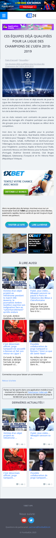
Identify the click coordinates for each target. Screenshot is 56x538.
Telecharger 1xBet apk (37, 392)
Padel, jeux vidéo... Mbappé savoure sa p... (40, 435)
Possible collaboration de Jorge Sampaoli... (38, 475)
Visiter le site (16, 224)
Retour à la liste (9, 380)
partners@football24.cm (39, 527)
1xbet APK (28, 505)
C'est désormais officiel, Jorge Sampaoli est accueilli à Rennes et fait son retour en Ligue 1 (14, 349)
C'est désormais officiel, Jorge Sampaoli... (11, 475)
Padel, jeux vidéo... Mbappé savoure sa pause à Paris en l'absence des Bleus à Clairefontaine (41, 295)
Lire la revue (39, 224)
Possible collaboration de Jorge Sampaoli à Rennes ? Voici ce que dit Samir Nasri (41, 349)
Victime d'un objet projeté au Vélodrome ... (12, 435)
